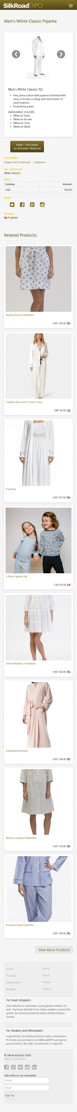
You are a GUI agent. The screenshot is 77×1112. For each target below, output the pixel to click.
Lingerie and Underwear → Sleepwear (25, 162)
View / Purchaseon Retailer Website (27, 146)
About (45, 968)
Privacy (46, 982)
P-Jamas (11, 217)
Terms (46, 975)
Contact (46, 988)
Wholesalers (14, 982)
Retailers (12, 989)
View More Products (54, 950)
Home (10, 969)
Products (12, 975)
